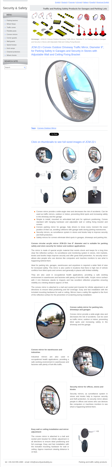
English (57, 2)
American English (103, 2)
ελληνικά (79, 2)
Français (72, 2)
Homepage (35, 39)
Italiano (85, 2)
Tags (33, 128)
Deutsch (64, 2)
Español (92, 2)
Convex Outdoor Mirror (46, 128)
